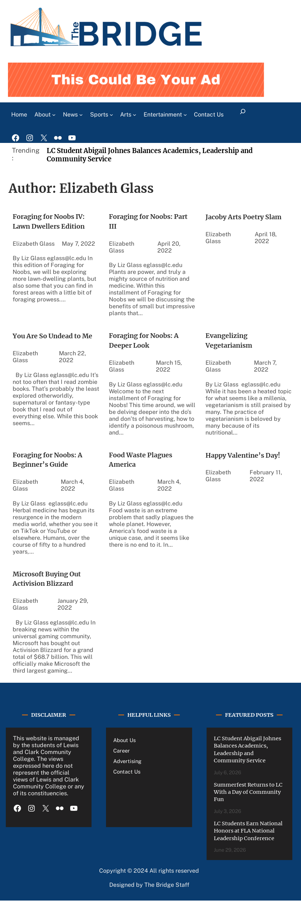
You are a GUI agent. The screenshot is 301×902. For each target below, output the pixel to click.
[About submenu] (54, 114)
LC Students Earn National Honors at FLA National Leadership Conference (248, 832)
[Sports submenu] (111, 114)
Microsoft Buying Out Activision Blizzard (48, 580)
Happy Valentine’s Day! (243, 455)
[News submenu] (81, 114)
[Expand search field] (242, 114)
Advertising (127, 762)
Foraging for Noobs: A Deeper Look (145, 341)
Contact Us (126, 773)
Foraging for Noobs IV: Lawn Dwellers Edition (50, 221)
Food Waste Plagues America (141, 460)
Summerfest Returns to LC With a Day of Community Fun (248, 793)
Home (19, 113)
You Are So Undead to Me (54, 336)
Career (121, 752)
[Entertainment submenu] (185, 114)
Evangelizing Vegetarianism (230, 341)
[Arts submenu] (134, 114)
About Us (124, 741)
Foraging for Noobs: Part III (150, 221)
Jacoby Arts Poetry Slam (244, 216)
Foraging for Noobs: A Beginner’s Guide (49, 460)
